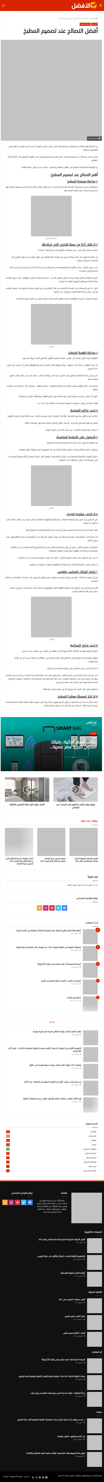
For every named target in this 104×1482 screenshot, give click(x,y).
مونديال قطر (91, 1158)
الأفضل (86, 18)
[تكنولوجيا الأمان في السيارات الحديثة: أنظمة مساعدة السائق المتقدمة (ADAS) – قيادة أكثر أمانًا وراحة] (90, 1055)
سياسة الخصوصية (16, 1477)
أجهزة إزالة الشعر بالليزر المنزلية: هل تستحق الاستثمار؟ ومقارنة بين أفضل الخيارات (48, 930)
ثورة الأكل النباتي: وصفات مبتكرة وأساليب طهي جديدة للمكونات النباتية (52, 1099)
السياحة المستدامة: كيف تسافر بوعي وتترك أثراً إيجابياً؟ (59, 964)
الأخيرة (52, 1022)
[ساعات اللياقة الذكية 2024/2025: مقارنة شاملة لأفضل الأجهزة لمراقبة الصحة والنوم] (94, 1383)
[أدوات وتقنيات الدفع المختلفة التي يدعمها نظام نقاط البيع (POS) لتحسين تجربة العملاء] (19, 842)
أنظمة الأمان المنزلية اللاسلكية (73, 1273)
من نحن (26, 1477)
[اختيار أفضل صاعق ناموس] (94, 1323)
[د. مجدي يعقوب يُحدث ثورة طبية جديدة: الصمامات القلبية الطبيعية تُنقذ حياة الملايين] (94, 1426)
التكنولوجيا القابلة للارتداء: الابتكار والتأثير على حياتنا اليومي (61, 1257)
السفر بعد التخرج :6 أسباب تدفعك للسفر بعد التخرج (61, 981)
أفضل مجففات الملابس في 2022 (72, 1300)
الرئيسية (94, 18)
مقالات (93, 1141)
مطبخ (94, 1145)
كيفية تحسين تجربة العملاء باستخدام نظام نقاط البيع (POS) (53, 859)
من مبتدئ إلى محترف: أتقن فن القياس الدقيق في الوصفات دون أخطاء (52, 1082)
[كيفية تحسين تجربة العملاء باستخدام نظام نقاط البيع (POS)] (51, 842)
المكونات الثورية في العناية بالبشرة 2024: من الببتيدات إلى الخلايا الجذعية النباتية (48, 947)
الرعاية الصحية (85, 24)
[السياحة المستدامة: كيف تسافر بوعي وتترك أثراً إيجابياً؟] (90, 970)
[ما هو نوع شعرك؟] (90, 1003)
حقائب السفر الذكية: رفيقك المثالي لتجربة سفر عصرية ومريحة (74, 747)
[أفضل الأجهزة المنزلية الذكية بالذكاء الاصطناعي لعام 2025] (83, 842)
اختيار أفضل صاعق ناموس (75, 1317)
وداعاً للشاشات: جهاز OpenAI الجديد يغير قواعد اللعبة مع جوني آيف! (57, 1394)
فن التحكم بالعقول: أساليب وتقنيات (71, 1437)
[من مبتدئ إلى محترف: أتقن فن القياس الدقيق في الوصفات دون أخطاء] (90, 1088)
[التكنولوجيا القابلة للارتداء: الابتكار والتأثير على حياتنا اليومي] (94, 1263)
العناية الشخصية (90, 1171)
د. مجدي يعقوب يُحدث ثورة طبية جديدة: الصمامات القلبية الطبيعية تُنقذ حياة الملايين (51, 1420)
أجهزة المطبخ (90, 1154)
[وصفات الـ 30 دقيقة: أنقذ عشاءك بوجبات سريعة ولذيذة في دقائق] (90, 1071)
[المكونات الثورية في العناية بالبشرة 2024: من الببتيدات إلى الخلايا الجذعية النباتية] (90, 953)
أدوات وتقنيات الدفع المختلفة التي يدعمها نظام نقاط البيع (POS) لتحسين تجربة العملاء (19, 861)
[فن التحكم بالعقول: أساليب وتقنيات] (94, 1443)
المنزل (24, 651)
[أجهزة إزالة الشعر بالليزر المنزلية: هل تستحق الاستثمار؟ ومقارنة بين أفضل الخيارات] (90, 936)
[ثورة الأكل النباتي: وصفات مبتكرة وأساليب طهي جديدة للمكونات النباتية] (90, 1105)
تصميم (85, 702)
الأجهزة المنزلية (90, 1162)
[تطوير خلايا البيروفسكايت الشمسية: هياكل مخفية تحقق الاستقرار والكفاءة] (94, 1460)
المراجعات (92, 1136)
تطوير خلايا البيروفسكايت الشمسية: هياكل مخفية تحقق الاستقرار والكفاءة (55, 1454)
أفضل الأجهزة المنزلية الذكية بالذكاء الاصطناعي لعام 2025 (86, 859)
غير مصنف (92, 1167)
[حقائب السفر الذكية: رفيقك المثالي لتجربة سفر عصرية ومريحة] (90, 1038)
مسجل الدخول (83, 885)
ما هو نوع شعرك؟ (74, 997)
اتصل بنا (5, 1477)
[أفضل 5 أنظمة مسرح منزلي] (94, 1340)
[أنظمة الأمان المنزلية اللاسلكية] (94, 1279)
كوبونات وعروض (89, 1149)
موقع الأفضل (97, 1476)
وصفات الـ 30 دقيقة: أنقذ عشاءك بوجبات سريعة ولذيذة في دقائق (55, 1065)
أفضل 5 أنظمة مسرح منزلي (74, 1334)
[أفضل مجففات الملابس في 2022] (94, 1306)
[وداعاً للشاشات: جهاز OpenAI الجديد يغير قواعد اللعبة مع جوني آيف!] (94, 1400)
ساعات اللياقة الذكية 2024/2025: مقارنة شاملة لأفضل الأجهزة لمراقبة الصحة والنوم (52, 1377)
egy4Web (61, 1476)
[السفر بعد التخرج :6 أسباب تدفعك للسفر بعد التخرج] (90, 987)
